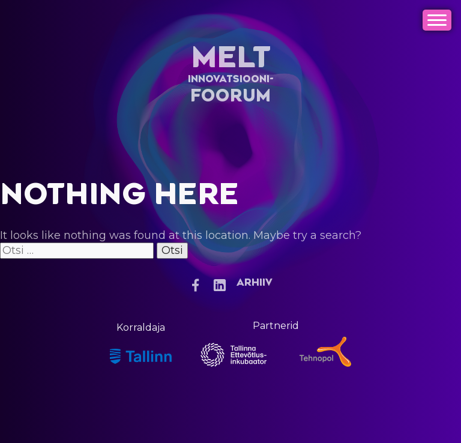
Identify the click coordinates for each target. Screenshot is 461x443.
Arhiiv (255, 283)
